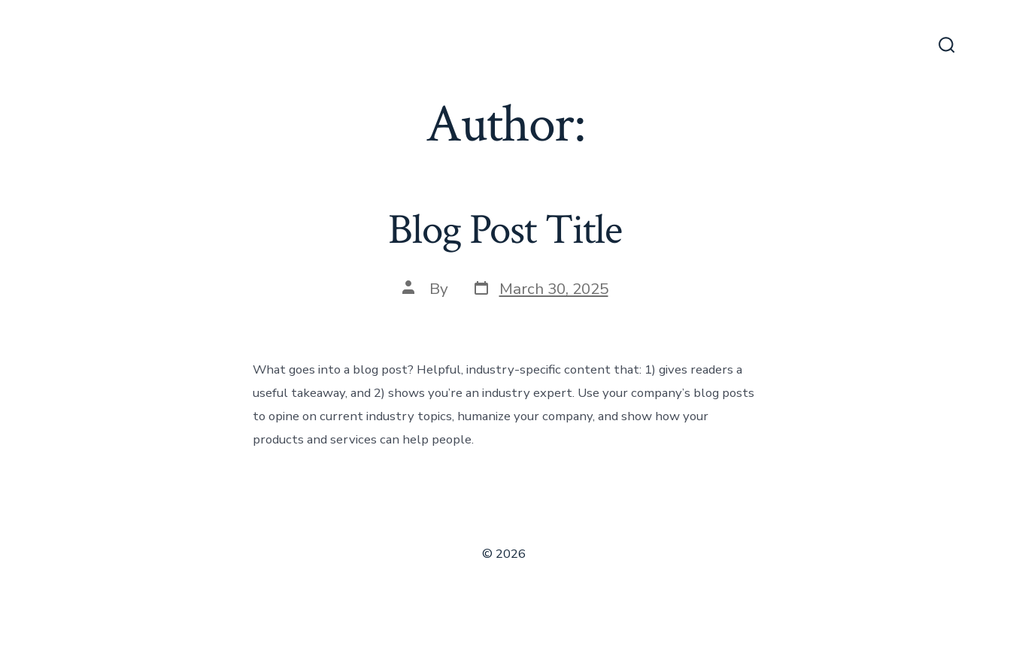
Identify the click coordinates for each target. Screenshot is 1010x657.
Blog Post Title (505, 230)
